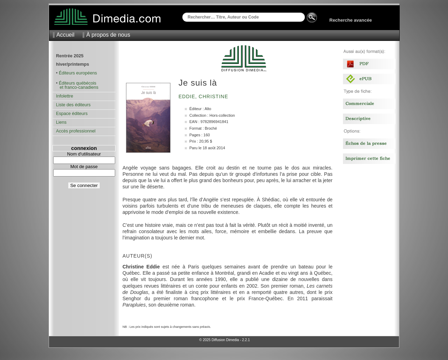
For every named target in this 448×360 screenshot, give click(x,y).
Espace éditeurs (72, 113)
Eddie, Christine (204, 96)
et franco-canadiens (77, 87)
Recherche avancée (350, 20)
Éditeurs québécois (77, 83)
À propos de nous (108, 35)
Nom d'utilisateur (84, 154)
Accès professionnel (76, 131)
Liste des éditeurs (73, 104)
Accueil (65, 35)
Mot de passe (84, 166)
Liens (61, 122)
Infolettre (64, 96)
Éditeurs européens (78, 73)
